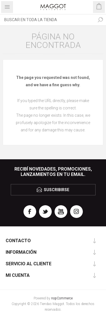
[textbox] (47, 19)
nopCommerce (62, 298)
